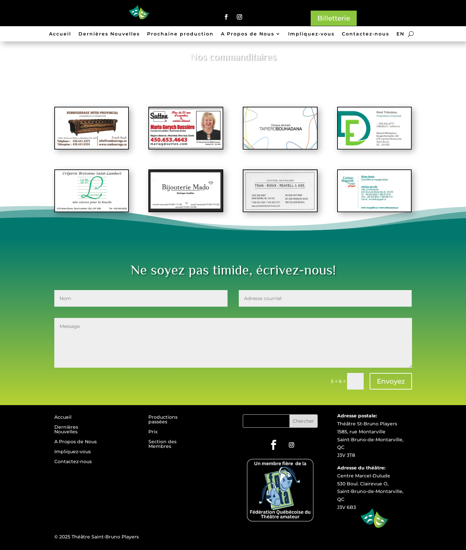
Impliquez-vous (311, 34)
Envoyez (391, 381)
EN (400, 34)
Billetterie (333, 18)
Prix (153, 432)
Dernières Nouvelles (109, 34)
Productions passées (163, 420)
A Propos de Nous (247, 34)
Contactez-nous (365, 34)
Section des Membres (162, 444)
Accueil (60, 34)
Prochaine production (180, 34)
